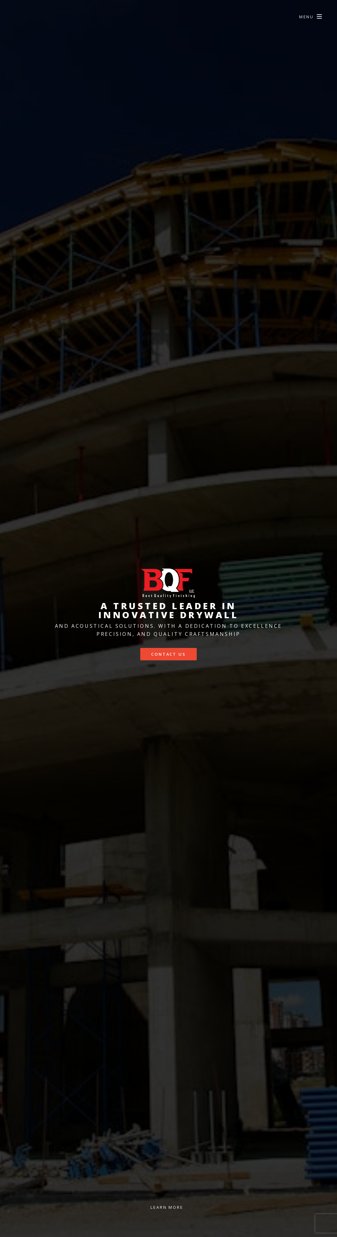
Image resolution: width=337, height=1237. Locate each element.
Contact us (168, 654)
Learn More (167, 1207)
